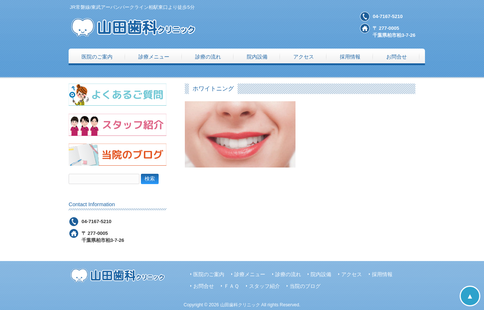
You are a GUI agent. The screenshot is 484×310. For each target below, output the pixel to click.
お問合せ (203, 286)
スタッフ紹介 (264, 286)
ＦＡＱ (231, 286)
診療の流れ (288, 274)
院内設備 (321, 274)
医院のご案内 (208, 274)
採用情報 (382, 274)
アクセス (351, 274)
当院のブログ (305, 286)
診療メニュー (249, 274)
